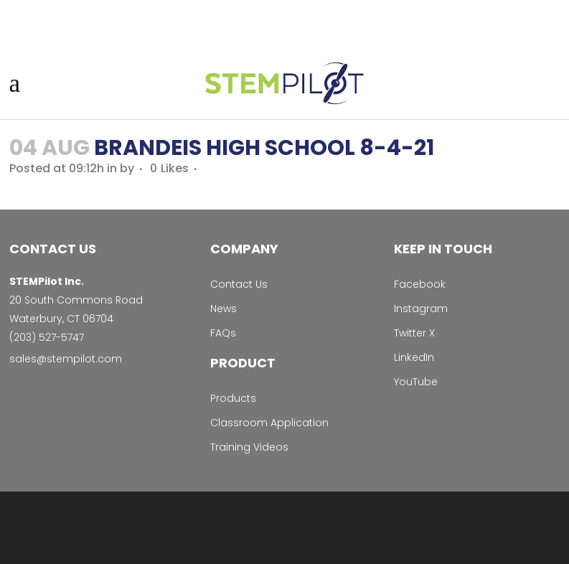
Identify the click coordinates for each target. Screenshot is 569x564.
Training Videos (249, 447)
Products (233, 398)
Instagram (421, 308)
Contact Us (239, 284)
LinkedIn (414, 357)
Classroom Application (269, 422)
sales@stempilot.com (65, 359)
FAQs (223, 333)
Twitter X (414, 333)
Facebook (420, 284)
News (223, 308)
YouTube (416, 382)
